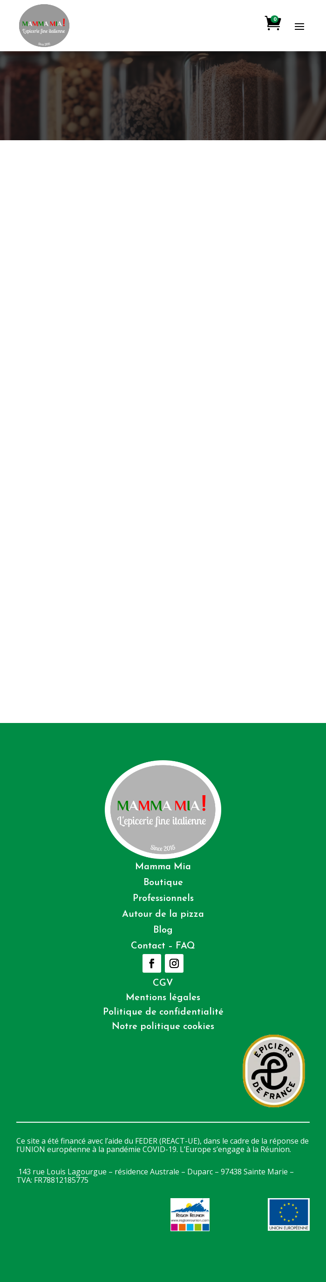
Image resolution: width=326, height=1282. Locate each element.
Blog (163, 930)
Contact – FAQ (163, 946)
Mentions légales (163, 997)
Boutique (163, 882)
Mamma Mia (163, 867)
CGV (163, 983)
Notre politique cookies (163, 1026)
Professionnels (163, 898)
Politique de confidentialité (163, 1012)
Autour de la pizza (163, 914)
